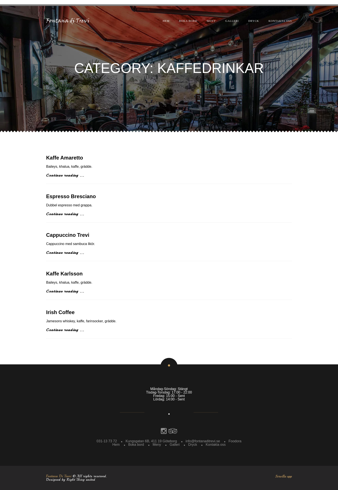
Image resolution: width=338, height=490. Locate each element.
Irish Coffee (60, 312)
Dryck (253, 20)
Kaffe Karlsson (64, 274)
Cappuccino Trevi (67, 235)
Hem (166, 20)
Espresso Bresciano (71, 196)
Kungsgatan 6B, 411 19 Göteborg (151, 441)
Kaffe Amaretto (64, 158)
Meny (211, 20)
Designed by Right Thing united (70, 479)
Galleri (232, 20)
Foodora (234, 441)
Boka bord (188, 20)
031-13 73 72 (107, 441)
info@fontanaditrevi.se (203, 441)
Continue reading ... (65, 175)
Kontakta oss (280, 20)
